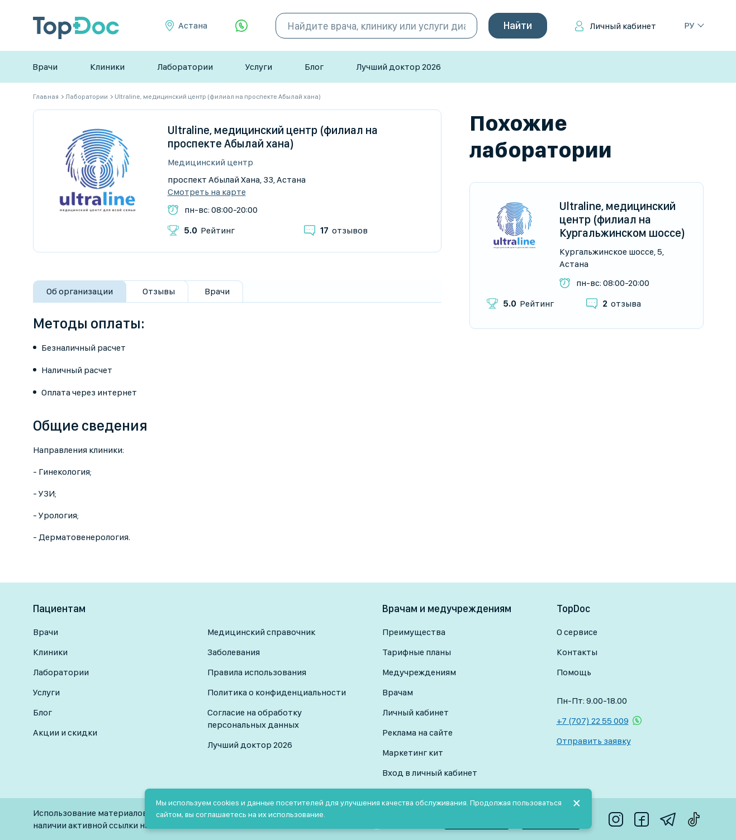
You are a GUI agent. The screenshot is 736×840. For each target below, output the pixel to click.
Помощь (574, 672)
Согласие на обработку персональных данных (254, 718)
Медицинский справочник (261, 632)
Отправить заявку (594, 741)
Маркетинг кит (412, 752)
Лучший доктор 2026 (398, 66)
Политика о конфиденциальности (276, 692)
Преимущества (413, 632)
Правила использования (256, 672)
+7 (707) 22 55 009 (593, 720)
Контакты (577, 652)
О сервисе (577, 632)
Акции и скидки (65, 732)
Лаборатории (185, 66)
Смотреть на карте (207, 192)
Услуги (258, 66)
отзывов (344, 230)
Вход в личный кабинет (429, 772)
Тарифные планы (416, 652)
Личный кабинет (623, 26)
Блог (314, 66)
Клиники (107, 66)
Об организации (79, 291)
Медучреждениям (419, 672)
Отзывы (159, 291)
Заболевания (233, 652)
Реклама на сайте (417, 732)
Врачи (45, 66)
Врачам (397, 692)
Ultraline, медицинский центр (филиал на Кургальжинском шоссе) (622, 219)
